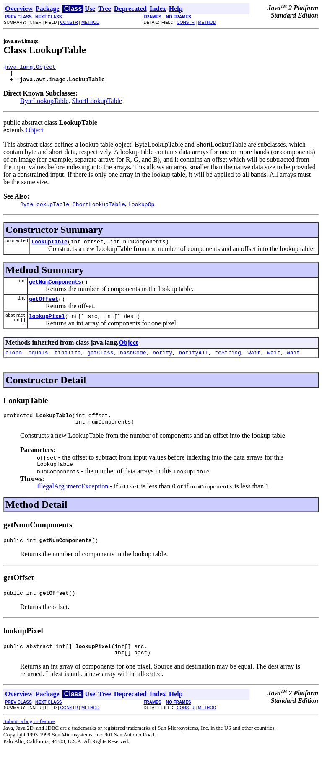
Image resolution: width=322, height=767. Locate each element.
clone (13, 362)
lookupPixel (47, 324)
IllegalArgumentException (72, 500)
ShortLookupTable (97, 104)
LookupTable (49, 246)
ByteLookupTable (44, 104)
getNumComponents (55, 288)
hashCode (133, 362)
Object (35, 133)
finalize (67, 362)
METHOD (90, 22)
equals (38, 362)
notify (162, 362)
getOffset (43, 306)
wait (253, 362)
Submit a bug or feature (29, 740)
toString (228, 362)
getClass (100, 362)
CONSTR (69, 22)
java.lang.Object (29, 68)
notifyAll (193, 362)
